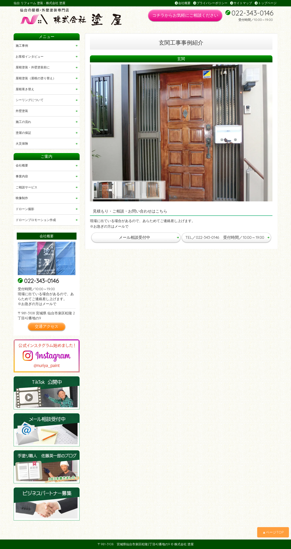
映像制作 (22, 198)
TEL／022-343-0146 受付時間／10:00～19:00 (224, 237)
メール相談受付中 (134, 237)
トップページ (267, 3)
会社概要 (184, 3)
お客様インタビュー (30, 56)
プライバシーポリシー (212, 3)
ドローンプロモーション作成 (36, 220)
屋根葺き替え (25, 89)
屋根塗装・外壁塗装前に (33, 67)
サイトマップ (242, 3)
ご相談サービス (26, 187)
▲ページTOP (273, 532)
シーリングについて (30, 100)
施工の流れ (23, 122)
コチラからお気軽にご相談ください (185, 15)
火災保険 (22, 143)
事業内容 (22, 176)
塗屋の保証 (23, 133)
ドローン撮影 (25, 209)
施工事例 (22, 46)
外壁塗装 (22, 111)
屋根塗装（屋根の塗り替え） (36, 78)
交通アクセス (46, 326)
